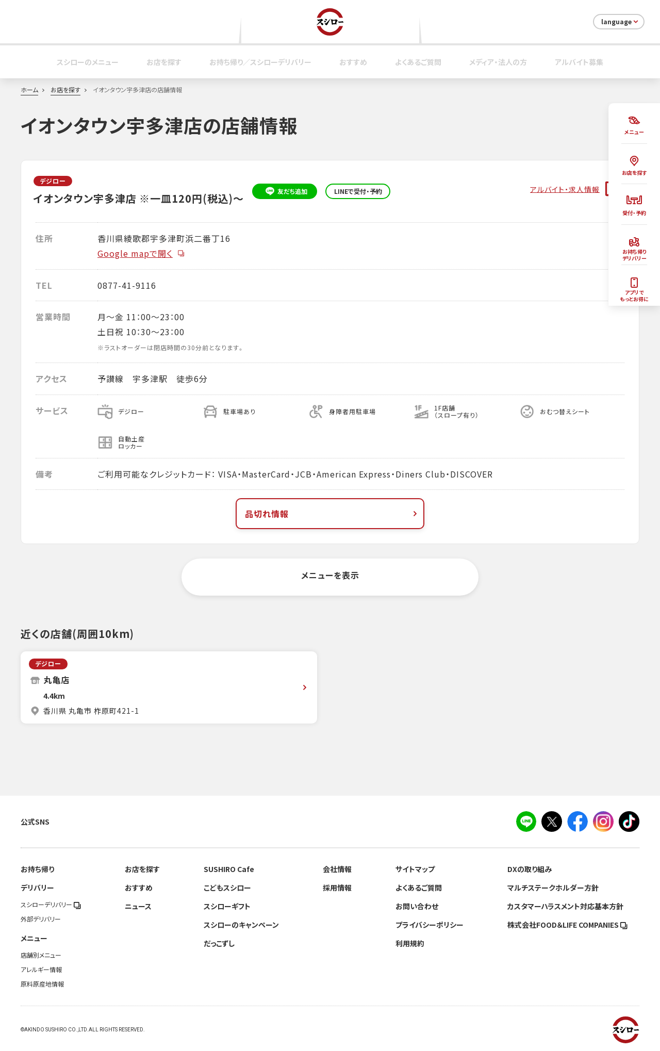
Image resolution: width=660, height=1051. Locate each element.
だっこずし (219, 943)
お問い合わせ (416, 906)
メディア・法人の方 (498, 61)
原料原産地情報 (42, 984)
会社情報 (337, 869)
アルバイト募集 (579, 61)
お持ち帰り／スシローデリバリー (260, 61)
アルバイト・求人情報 (565, 189)
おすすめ (353, 61)
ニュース (138, 906)
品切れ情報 (332, 513)
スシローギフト (227, 906)
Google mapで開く (141, 253)
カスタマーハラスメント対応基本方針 (565, 906)
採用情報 (337, 887)
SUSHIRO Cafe (229, 869)
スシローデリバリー (51, 904)
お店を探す (164, 61)
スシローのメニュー (88, 61)
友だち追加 (284, 191)
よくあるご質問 (418, 61)
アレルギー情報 (41, 969)
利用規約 (409, 943)
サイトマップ (415, 869)
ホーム (29, 89)
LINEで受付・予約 (358, 191)
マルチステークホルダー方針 (553, 887)
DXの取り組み (529, 869)
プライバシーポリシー (429, 924)
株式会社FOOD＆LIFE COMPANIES (567, 924)
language (620, 21)
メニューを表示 (330, 575)
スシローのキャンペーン (241, 924)
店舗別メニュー (41, 955)
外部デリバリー (41, 919)
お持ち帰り (37, 869)
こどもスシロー (227, 887)
